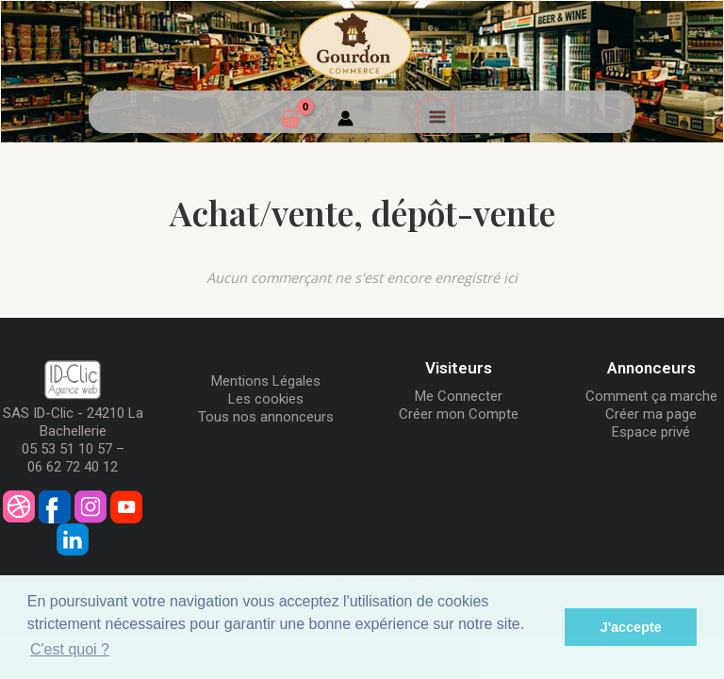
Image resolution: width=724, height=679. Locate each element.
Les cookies (266, 398)
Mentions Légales (266, 381)
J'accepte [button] (631, 627)
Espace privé (651, 431)
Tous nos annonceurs (266, 416)
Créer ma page (651, 414)
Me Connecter (458, 396)
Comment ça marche (651, 396)
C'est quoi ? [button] (69, 649)
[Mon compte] (345, 120)
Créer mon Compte (458, 414)
